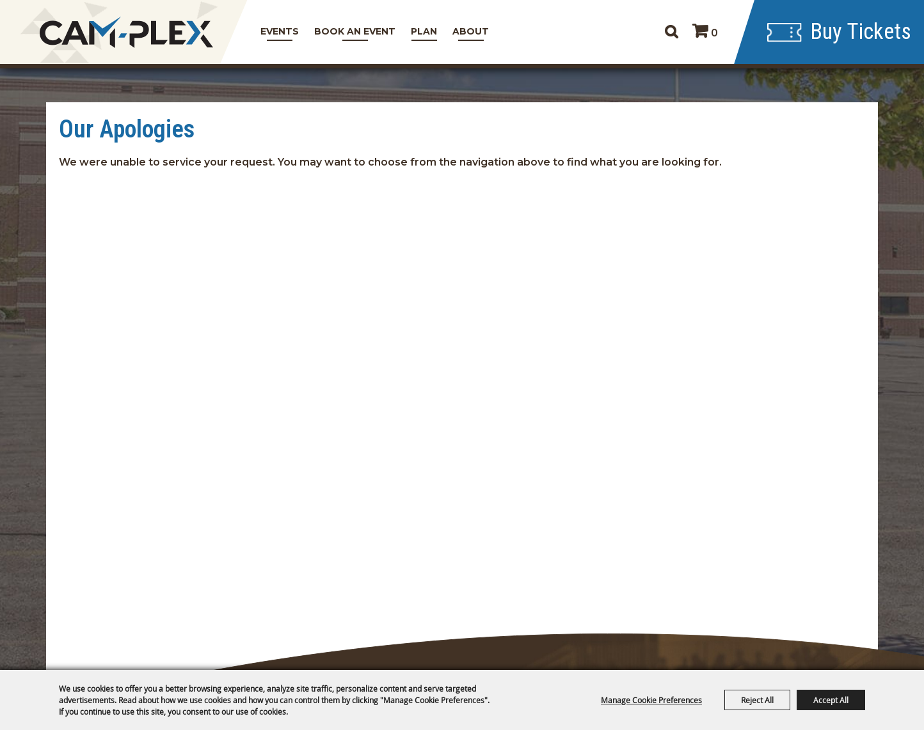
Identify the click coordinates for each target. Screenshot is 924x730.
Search (671, 32)
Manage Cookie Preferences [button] (651, 700)
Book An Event (354, 31)
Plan (424, 31)
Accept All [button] (830, 700)
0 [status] (714, 33)
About (470, 31)
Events (279, 31)
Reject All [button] (757, 700)
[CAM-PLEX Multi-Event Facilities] (126, 32)
